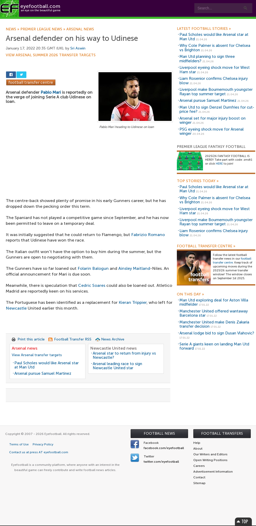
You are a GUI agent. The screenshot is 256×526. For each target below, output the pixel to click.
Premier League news (43, 29)
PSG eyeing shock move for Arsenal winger (211, 131)
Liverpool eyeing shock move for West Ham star (214, 69)
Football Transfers (222, 433)
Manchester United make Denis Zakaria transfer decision (214, 324)
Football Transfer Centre (206, 246)
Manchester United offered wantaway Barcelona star (213, 313)
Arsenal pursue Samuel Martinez (42, 373)
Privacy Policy (43, 444)
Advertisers (194, 21)
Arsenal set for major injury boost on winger (212, 120)
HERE (219, 163)
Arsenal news (80, 29)
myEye (134, 21)
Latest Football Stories (204, 28)
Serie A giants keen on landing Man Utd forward (214, 346)
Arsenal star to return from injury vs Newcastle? (124, 355)
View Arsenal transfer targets (37, 355)
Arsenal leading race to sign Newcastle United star (117, 366)
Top (243, 521)
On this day (190, 294)
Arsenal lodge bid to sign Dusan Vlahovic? (216, 333)
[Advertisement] (89, 168)
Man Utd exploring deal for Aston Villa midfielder (213, 302)
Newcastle (16, 308)
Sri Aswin (77, 48)
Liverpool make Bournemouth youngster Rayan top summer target (216, 91)
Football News (159, 433)
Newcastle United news (113, 348)
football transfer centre (232, 260)
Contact (163, 21)
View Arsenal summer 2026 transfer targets (51, 55)
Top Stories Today (198, 181)
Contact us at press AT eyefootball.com (38, 452)
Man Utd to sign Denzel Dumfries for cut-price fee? (216, 109)
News (13, 29)
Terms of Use (19, 444)
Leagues (106, 21)
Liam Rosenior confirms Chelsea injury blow (213, 80)
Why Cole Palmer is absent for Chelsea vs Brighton (214, 47)
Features (77, 21)
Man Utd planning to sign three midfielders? (207, 58)
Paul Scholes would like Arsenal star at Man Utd (46, 365)
